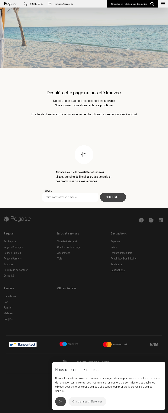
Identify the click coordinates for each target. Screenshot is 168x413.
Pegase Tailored (12, 253)
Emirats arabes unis (121, 253)
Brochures (9, 264)
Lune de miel (10, 296)
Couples (8, 319)
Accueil (132, 114)
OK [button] (60, 401)
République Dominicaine (124, 258)
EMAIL (48, 190)
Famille (7, 307)
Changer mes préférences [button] (87, 401)
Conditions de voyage (69, 247)
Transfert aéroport (67, 241)
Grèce (114, 247)
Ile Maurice (116, 264)
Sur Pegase (10, 241)
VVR (59, 258)
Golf (6, 302)
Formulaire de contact (16, 270)
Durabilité (9, 275)
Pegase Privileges (13, 247)
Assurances (63, 253)
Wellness (9, 313)
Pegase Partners (13, 258)
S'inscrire (113, 197)
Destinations (118, 270)
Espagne (115, 241)
